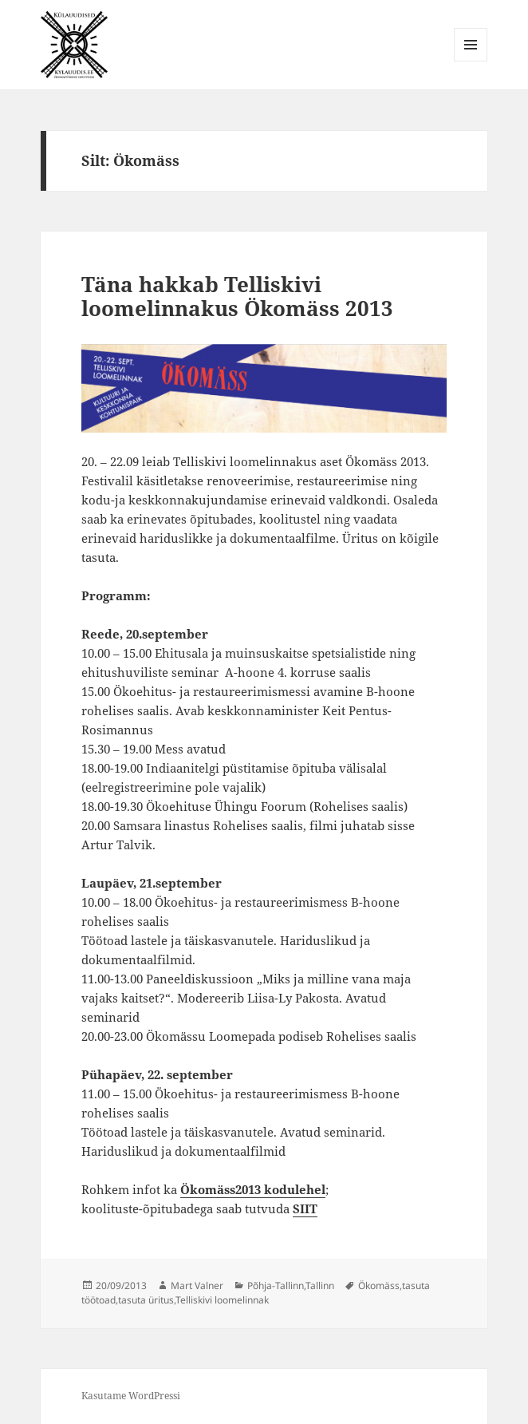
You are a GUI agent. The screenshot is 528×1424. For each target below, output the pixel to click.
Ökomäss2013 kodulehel (252, 1189)
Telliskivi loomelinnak (222, 1300)
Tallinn (319, 1285)
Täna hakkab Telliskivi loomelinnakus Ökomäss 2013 (237, 296)
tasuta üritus (146, 1300)
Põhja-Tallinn (275, 1285)
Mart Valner (197, 1285)
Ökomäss (379, 1285)
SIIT (305, 1208)
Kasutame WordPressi (130, 1395)
